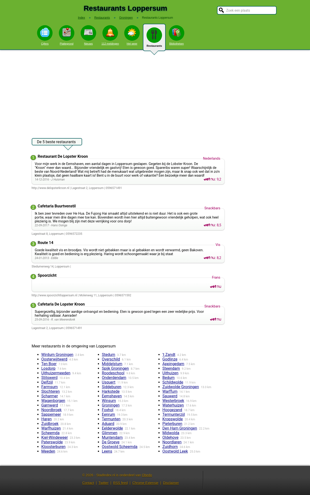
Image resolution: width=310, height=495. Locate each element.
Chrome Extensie (145, 483)
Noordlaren (172, 442)
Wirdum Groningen (57, 354)
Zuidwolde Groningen (181, 387)
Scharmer (49, 396)
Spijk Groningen (115, 368)
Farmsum (49, 387)
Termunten (111, 419)
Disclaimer (171, 483)
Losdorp (48, 368)
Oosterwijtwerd (54, 359)
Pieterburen (172, 423)
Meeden (48, 451)
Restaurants (154, 39)
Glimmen (109, 433)
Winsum (109, 400)
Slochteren (50, 391)
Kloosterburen (53, 446)
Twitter (103, 483)
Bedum (169, 377)
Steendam (171, 368)
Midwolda (171, 433)
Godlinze (170, 359)
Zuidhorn (170, 446)
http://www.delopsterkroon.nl (50, 188)
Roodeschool (113, 373)
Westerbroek (173, 400)
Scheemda (50, 433)
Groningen (111, 405)
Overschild (111, 359)
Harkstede (111, 391)
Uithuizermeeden (55, 373)
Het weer (132, 35)
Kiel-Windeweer (54, 437)
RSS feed (120, 483)
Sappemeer (51, 414)
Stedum (108, 354)
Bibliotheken (176, 35)
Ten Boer (49, 363)
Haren (46, 419)
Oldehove (170, 437)
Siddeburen (111, 387)
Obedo (147, 475)
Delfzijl (47, 382)
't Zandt (169, 354)
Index (81, 17)
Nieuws (88, 35)
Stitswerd (49, 377)
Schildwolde (173, 382)
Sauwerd (170, 396)
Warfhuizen (51, 428)
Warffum (170, 391)
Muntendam (112, 437)
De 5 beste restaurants (56, 142)
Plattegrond (66, 35)
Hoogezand (172, 410)
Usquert (109, 382)
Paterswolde (52, 442)
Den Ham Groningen (180, 428)
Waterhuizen (173, 405)
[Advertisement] (155, 92)
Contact (88, 483)
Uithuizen (170, 373)
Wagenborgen (53, 400)
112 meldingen (110, 35)
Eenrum (108, 414)
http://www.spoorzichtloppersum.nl (54, 295)
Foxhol (107, 410)
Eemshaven (112, 396)
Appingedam (173, 363)
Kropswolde (173, 419)
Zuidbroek (50, 423)
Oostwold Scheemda (120, 446)
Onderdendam (114, 377)
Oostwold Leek (175, 451)
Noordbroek (51, 410)
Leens (107, 451)
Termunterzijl (174, 414)
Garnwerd (49, 405)
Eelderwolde (112, 428)
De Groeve (111, 442)
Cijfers (45, 35)
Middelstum (112, 363)
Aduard (108, 423)
